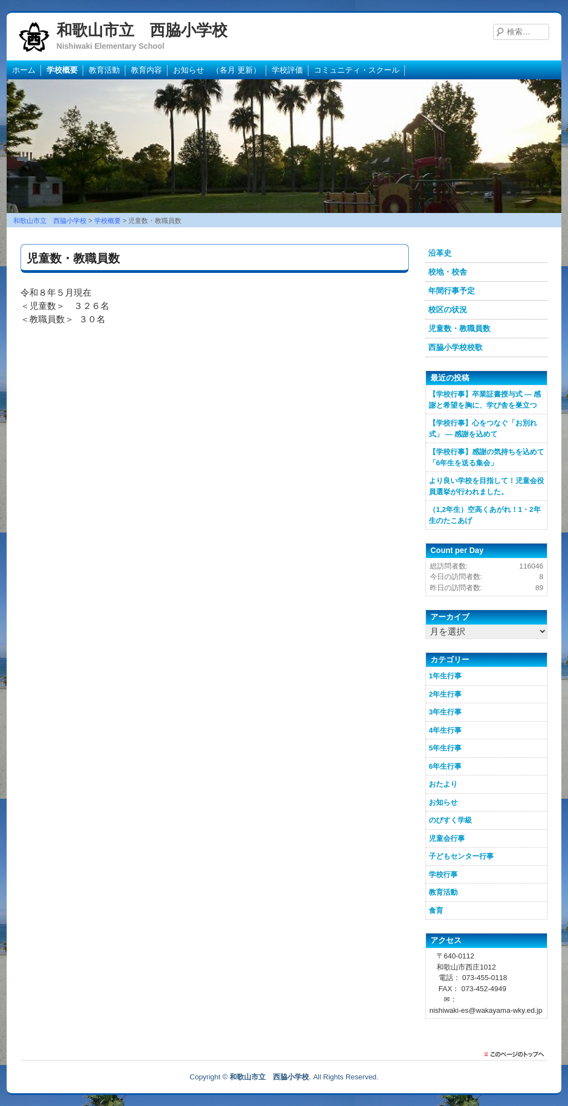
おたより (443, 784)
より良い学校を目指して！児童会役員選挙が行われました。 (486, 486)
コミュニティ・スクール (356, 69)
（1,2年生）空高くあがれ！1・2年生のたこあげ (485, 515)
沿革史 (440, 252)
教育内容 (146, 69)
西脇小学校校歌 (455, 347)
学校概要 (62, 69)
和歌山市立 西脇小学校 (142, 30)
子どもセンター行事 (461, 856)
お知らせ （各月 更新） (217, 69)
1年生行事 (445, 676)
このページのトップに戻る (517, 1054)
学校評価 (287, 69)
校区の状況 (447, 309)
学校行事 (443, 874)
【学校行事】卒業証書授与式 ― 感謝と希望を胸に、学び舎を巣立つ (485, 399)
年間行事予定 (451, 290)
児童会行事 (447, 838)
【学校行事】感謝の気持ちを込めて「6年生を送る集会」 (486, 457)
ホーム (24, 69)
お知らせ (443, 802)
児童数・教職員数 (459, 328)
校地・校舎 (447, 271)
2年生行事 (445, 694)
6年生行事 (445, 766)
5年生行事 (445, 748)
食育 (436, 910)
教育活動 (104, 69)
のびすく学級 (450, 820)
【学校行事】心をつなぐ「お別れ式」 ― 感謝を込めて (483, 428)
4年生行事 (445, 730)
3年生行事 (445, 712)
